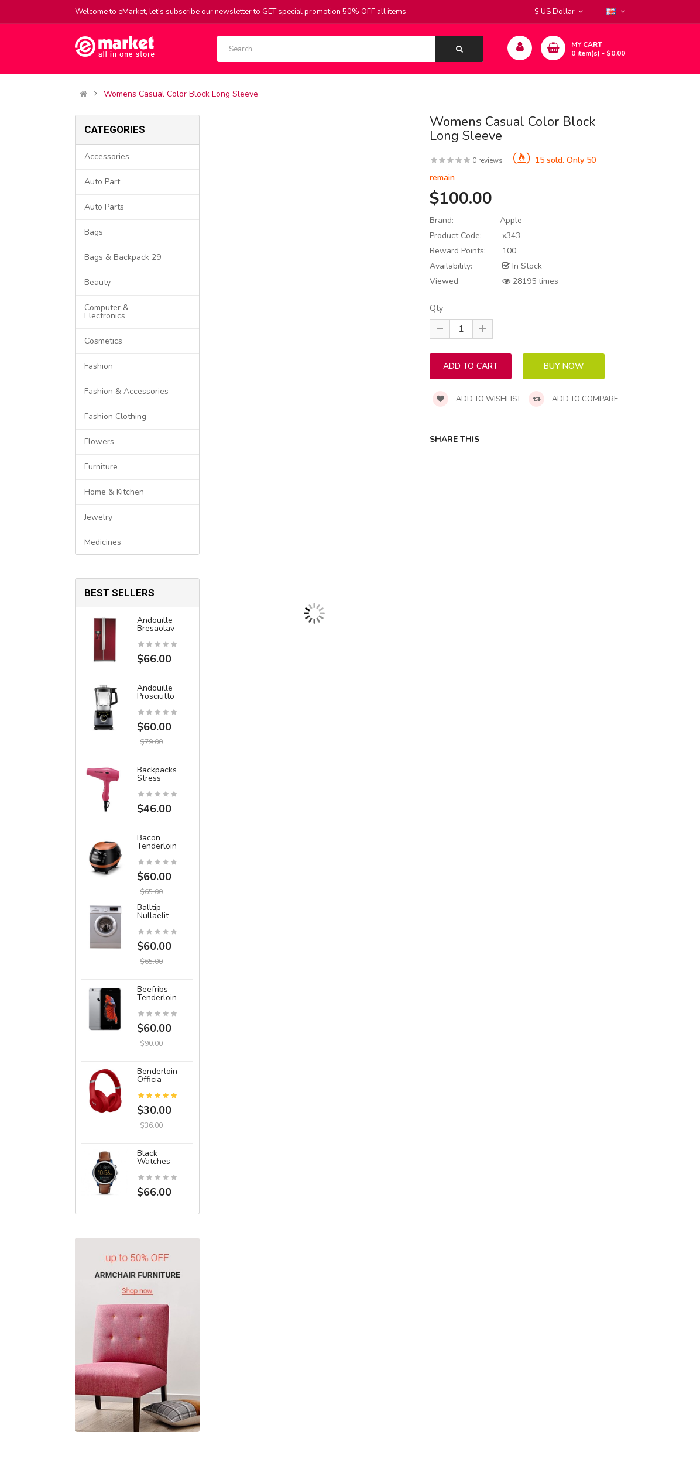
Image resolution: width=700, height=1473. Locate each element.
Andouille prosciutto (155, 692)
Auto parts (104, 206)
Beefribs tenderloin (157, 993)
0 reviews (487, 160)
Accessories (106, 156)
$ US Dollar (558, 11)
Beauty (97, 282)
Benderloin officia (157, 1075)
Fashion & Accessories (126, 391)
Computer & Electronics (106, 311)
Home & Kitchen (114, 491)
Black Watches (153, 1157)
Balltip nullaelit (153, 911)
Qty (436, 308)
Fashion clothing (115, 416)
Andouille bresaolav (155, 624)
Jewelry (98, 517)
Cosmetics (103, 340)
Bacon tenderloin (157, 841)
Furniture (101, 466)
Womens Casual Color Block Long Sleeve (181, 94)
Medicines (102, 542)
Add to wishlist (477, 399)
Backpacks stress (157, 774)
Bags (93, 232)
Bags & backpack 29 (122, 257)
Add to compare (573, 399)
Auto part (102, 181)
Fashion (98, 366)
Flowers (99, 441)
